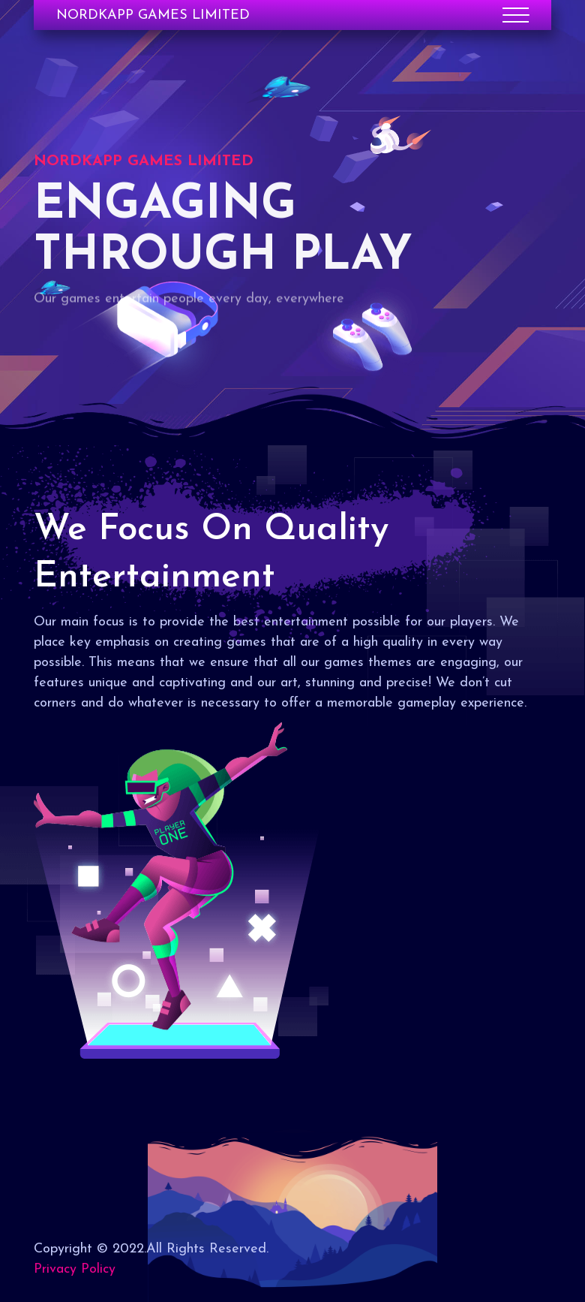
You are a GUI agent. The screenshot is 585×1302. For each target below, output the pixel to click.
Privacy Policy (75, 1269)
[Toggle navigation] (515, 15)
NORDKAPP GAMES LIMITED (153, 15)
